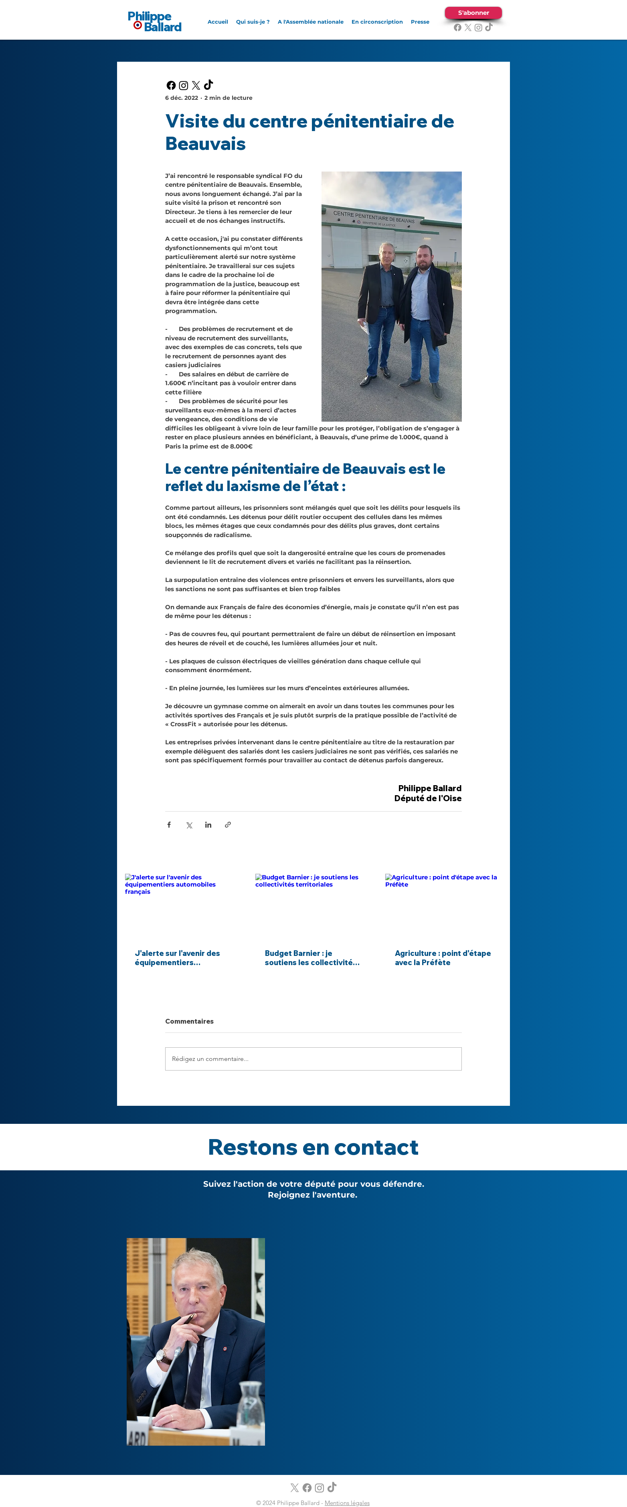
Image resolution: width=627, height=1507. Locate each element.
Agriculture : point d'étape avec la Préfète (443, 958)
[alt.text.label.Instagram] (478, 27)
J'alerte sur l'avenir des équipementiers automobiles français (177, 958)
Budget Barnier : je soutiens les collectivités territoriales (311, 958)
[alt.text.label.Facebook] (458, 27)
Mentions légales (347, 1503)
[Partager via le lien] (228, 824)
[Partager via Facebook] (169, 824)
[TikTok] (489, 27)
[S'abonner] (473, 13)
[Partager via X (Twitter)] (188, 824)
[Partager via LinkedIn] (208, 824)
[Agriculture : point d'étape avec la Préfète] (443, 906)
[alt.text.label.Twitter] (468, 27)
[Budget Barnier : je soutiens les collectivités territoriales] (313, 906)
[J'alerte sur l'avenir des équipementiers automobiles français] (183, 906)
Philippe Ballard (154, 21)
